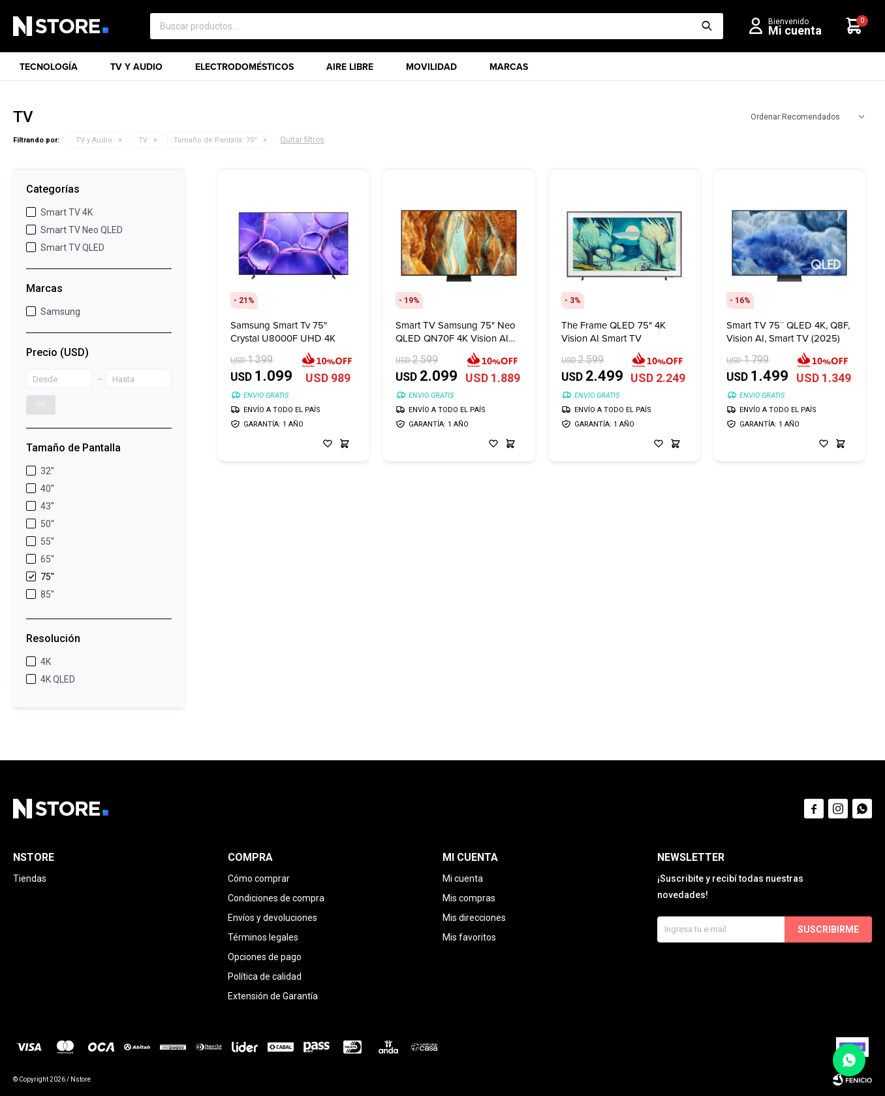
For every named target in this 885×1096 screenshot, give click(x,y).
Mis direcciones (474, 917)
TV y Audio (136, 70)
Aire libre (349, 70)
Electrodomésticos (244, 70)
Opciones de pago (265, 957)
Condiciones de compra (276, 898)
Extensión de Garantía (273, 996)
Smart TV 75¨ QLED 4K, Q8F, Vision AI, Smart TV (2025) (788, 332)
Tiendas (29, 878)
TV (143, 140)
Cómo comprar (259, 878)
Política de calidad (265, 976)
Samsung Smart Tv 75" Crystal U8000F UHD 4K (282, 332)
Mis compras (468, 898)
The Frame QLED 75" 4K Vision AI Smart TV (613, 332)
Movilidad (431, 70)
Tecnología (49, 70)
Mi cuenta (462, 878)
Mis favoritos (469, 937)
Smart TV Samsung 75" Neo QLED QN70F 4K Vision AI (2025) (456, 332)
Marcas (508, 70)
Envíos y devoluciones (272, 917)
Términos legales (263, 937)
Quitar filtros (302, 139)
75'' (215, 140)
